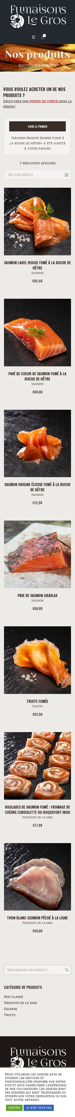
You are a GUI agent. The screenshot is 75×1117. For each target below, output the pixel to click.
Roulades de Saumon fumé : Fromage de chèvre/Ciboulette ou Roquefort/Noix (37, 809)
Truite (37, 706)
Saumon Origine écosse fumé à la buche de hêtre (37, 487)
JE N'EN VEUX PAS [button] (38, 1107)
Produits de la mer (37, 817)
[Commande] (37, 175)
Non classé (13, 997)
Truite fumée (37, 701)
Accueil (24, 65)
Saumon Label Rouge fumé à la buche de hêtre (37, 265)
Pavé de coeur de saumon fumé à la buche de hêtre (37, 376)
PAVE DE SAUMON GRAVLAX (37, 595)
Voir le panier (37, 126)
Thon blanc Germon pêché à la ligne (37, 917)
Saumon (37, 273)
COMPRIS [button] (14, 1107)
